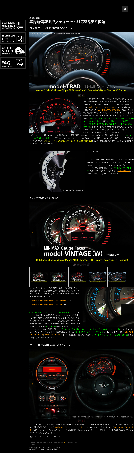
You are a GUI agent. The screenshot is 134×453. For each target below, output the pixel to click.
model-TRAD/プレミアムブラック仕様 (102, 107)
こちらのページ (124, 171)
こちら (66, 442)
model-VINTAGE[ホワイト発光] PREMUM (46, 304)
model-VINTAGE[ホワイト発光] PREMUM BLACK (49, 300)
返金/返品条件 (33, 448)
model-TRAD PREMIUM (53, 335)
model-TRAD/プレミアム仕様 (109, 110)
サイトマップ (56, 448)
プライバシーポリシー (45, 448)
